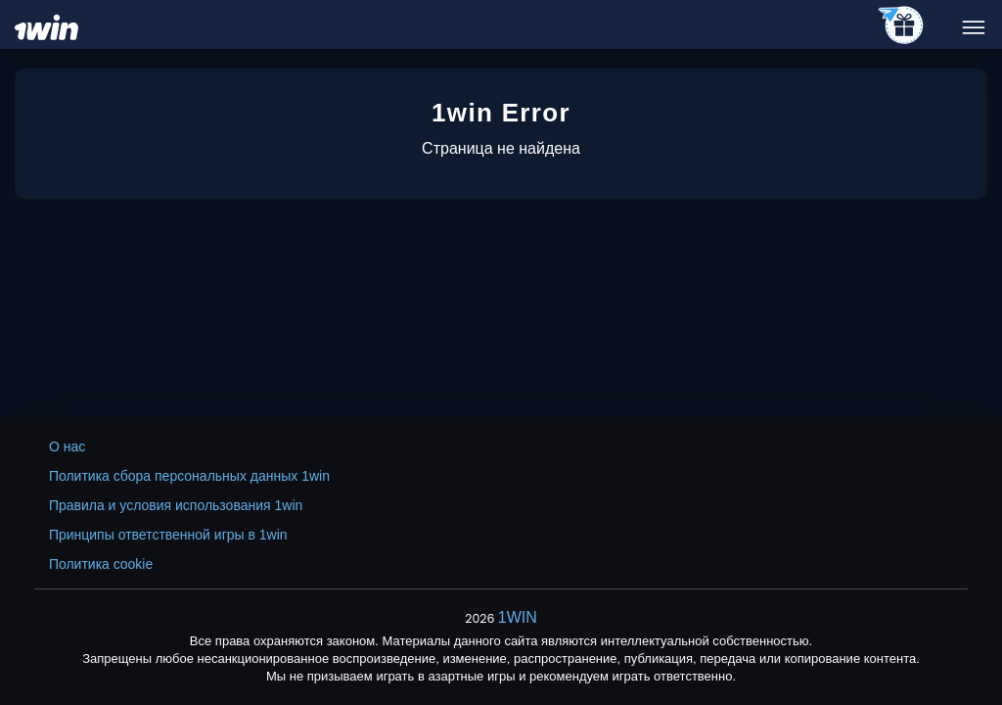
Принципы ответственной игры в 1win (168, 534)
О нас (67, 446)
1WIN (517, 617)
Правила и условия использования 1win (175, 505)
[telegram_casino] (902, 26)
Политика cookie (101, 564)
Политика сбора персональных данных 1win (189, 476)
